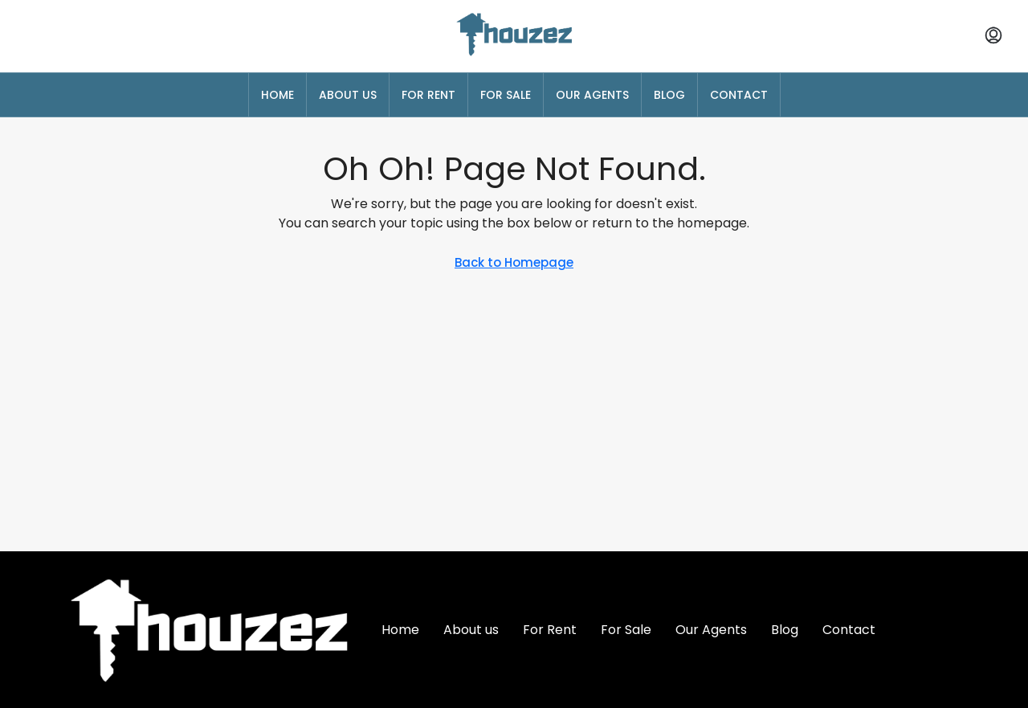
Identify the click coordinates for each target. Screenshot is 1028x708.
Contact (739, 95)
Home (277, 95)
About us (348, 95)
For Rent (428, 95)
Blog (669, 95)
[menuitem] (993, 36)
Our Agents (592, 95)
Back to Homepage (514, 262)
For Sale (505, 95)
